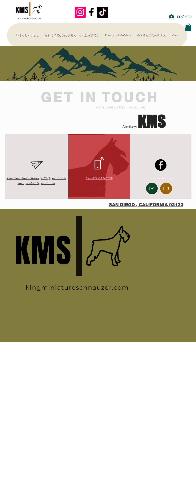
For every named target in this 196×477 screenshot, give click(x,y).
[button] (188, 27)
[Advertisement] (98, 450)
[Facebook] (160, 165)
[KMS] (80, 12)
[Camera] (152, 188)
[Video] (166, 188)
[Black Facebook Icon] (91, 12)
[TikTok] (102, 12)
